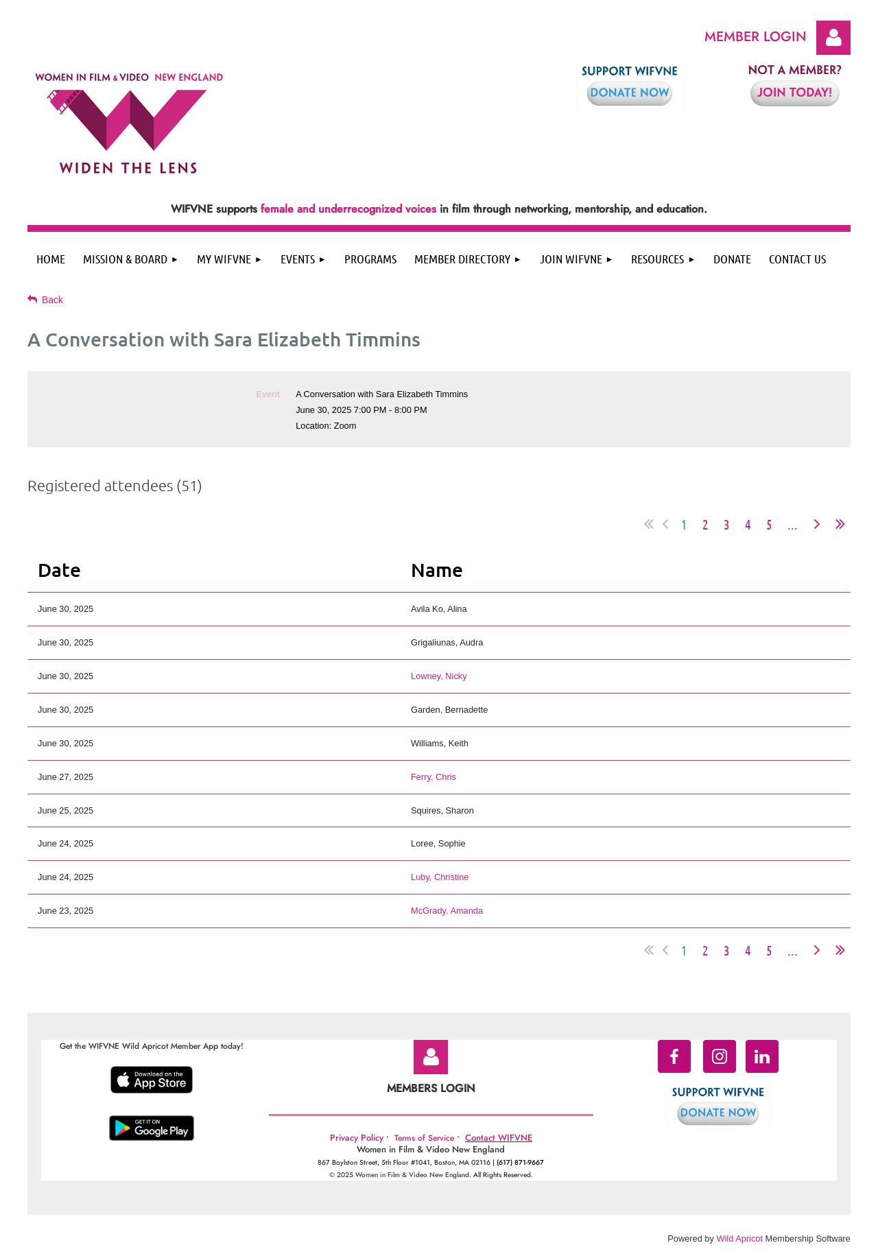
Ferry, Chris (433, 777)
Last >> (840, 524)
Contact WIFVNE (498, 1137)
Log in (833, 38)
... (792, 524)
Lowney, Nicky (439, 676)
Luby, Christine (439, 877)
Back (52, 299)
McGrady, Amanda (447, 910)
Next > (817, 524)
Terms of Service (424, 1138)
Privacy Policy (356, 1137)
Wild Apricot (739, 1238)
